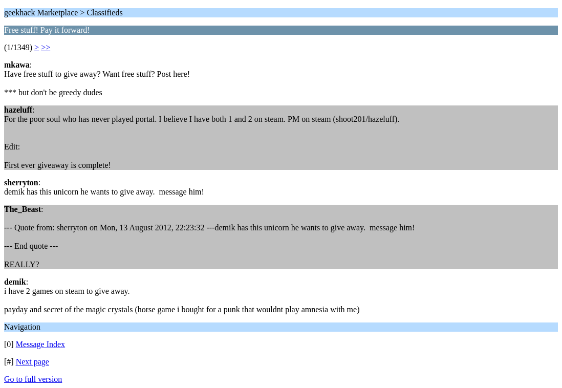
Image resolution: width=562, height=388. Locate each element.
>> (45, 47)
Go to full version (33, 379)
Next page (32, 361)
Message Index (40, 344)
